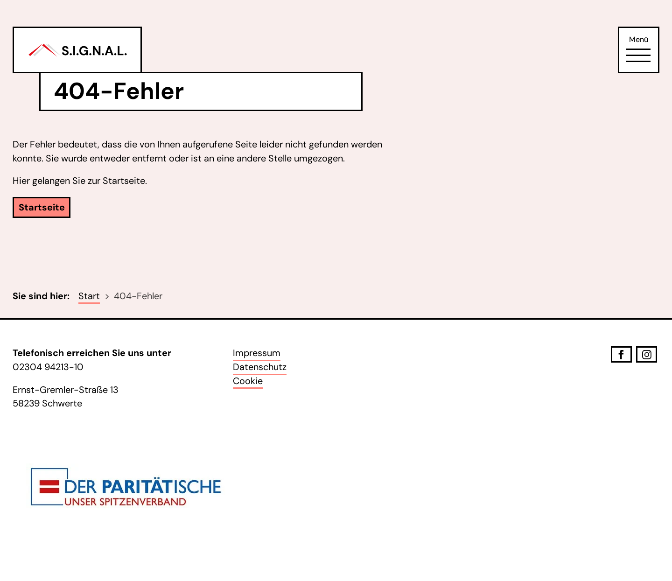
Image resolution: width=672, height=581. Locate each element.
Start (89, 296)
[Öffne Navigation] (638, 55)
